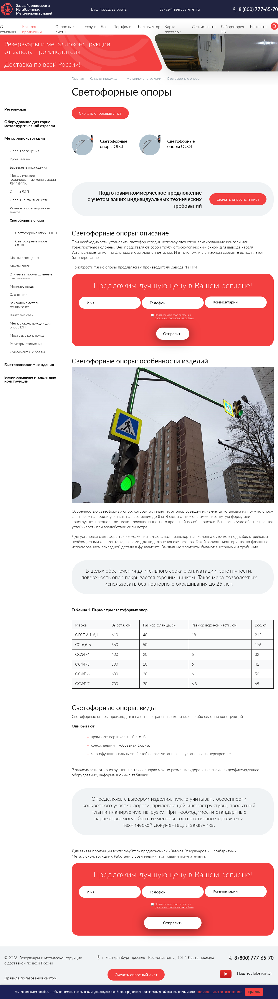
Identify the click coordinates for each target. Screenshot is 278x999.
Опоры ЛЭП (19, 191)
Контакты (258, 26)
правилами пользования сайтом (174, 318)
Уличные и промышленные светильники (31, 276)
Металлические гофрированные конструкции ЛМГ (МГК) (33, 179)
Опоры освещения (24, 151)
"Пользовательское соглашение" (219, 992)
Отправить (172, 333)
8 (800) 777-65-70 (258, 9)
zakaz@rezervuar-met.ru (180, 9)
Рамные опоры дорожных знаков (30, 210)
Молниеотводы (22, 286)
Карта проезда (201, 957)
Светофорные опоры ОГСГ (36, 233)
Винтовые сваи (21, 315)
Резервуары (15, 109)
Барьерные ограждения (28, 167)
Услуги (90, 26)
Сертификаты (204, 26)
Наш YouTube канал (254, 973)
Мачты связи (20, 266)
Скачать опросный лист (100, 113)
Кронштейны (20, 159)
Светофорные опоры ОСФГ (31, 243)
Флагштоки (18, 294)
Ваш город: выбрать (109, 9)
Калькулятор (149, 26)
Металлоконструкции (143, 78)
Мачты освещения (24, 257)
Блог (105, 26)
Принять (254, 992)
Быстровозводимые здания (29, 364)
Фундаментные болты (27, 352)
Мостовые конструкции (29, 335)
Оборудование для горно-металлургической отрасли (29, 124)
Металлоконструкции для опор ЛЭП (30, 325)
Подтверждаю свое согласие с (174, 316)
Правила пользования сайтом (30, 978)
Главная (78, 78)
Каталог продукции (105, 78)
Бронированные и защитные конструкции (30, 379)
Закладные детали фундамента (24, 305)
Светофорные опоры (27, 220)
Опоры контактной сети (29, 200)
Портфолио (123, 26)
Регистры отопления (26, 343)
